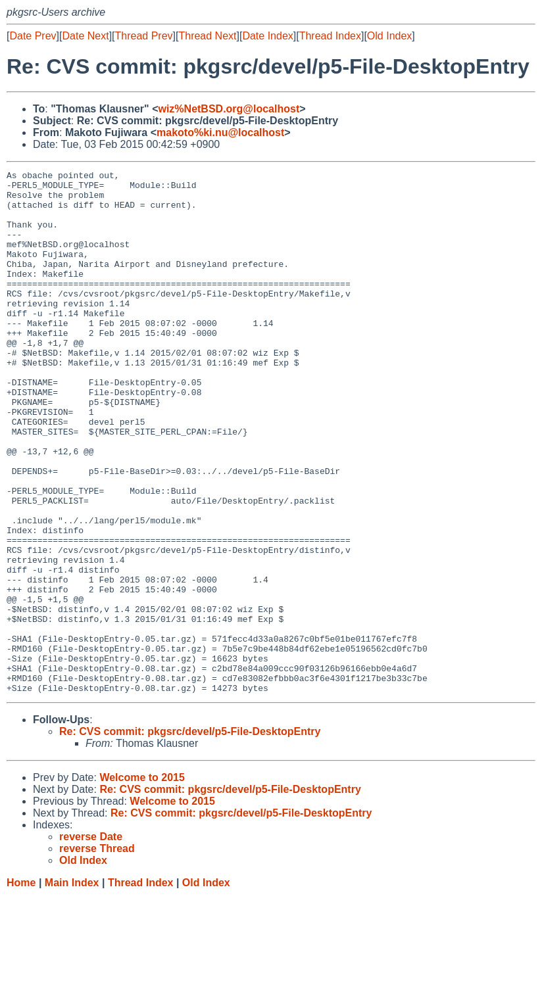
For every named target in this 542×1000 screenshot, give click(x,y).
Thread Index (330, 35)
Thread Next (207, 35)
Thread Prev (144, 35)
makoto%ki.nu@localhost (220, 132)
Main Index (72, 987)
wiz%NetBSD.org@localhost (228, 108)
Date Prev (32, 35)
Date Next (85, 35)
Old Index (389, 35)
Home (21, 987)
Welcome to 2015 (142, 882)
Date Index (267, 35)
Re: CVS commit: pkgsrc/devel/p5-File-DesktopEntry (189, 836)
